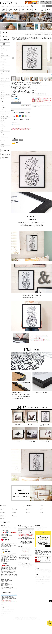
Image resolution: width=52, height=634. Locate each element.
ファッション (2, 515)
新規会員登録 (41, 512)
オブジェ (2, 73)
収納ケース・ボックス (4, 118)
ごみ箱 (2, 53)
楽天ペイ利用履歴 (9, 575)
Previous (13, 58)
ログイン (42, 32)
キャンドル (2, 84)
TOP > (1, 6)
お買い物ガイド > (4, 6)
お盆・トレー (2, 98)
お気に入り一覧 (32, 32)
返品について (28, 512)
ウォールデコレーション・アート (5, 71)
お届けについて (28, 509)
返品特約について (13, 122)
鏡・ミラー (2, 69)
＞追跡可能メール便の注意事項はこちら (26, 543)
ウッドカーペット (2, 518)
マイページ (37, 32)
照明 (12, 508)
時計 (1, 57)
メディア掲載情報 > (13, 6)
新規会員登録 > (23, 6)
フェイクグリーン (3, 80)
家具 (12, 515)
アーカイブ (16, 37)
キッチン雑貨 (2, 96)
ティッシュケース (14, 509)
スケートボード (3, 120)
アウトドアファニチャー (4, 116)
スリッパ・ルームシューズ (4, 55)
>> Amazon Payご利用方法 (5, 561)
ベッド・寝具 (2, 134)
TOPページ (41, 508)
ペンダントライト (3, 103)
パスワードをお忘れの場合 (48, 32)
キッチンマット (3, 146)
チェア (2, 128)
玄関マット (2, 144)
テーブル (2, 130)
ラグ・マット (2, 508)
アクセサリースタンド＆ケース (5, 111)
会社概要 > (8, 6)
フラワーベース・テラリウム (5, 78)
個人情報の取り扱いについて (39, 34)
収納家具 (2, 132)
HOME (13, 37)
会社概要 (41, 509)
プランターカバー (3, 82)
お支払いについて (28, 508)
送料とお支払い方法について (29, 34)
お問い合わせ (26, 6)
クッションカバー (2, 512)
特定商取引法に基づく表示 (48, 34)
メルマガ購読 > (18, 6)
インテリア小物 (14, 512)
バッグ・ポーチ (3, 109)
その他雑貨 (2, 64)
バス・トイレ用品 (3, 59)
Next (51, 58)
